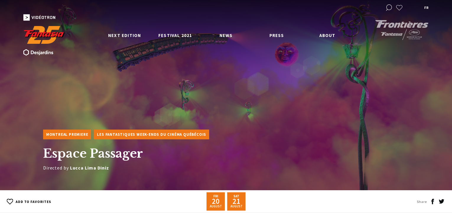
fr (426, 7)
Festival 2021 (175, 35)
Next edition (124, 35)
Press (276, 35)
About (327, 35)
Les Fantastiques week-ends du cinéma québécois (151, 134)
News (226, 35)
